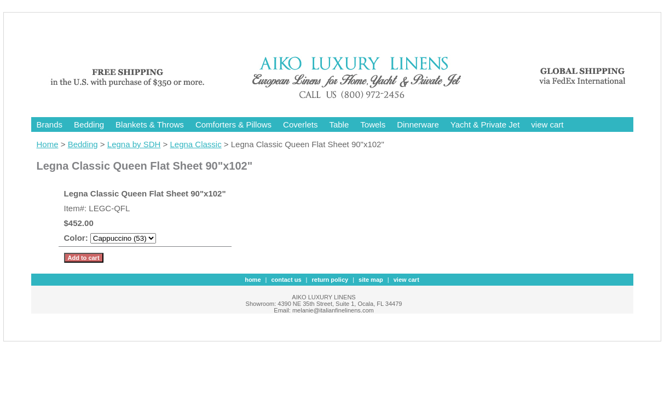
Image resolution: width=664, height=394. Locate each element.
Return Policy (330, 279)
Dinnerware (418, 124)
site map (371, 279)
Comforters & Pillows (233, 124)
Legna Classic (195, 144)
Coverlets (300, 124)
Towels (372, 124)
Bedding (89, 124)
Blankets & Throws (150, 124)
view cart (547, 124)
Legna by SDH (134, 144)
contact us (287, 279)
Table (339, 124)
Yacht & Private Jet (485, 124)
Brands (50, 124)
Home (48, 144)
